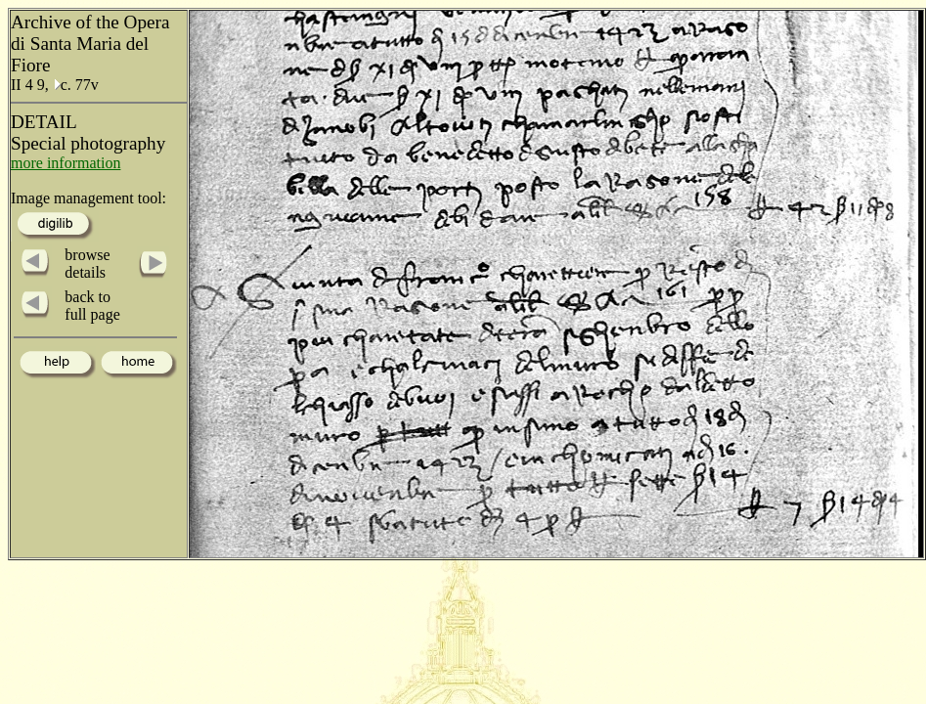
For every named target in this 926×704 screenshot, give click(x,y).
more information (65, 162)
